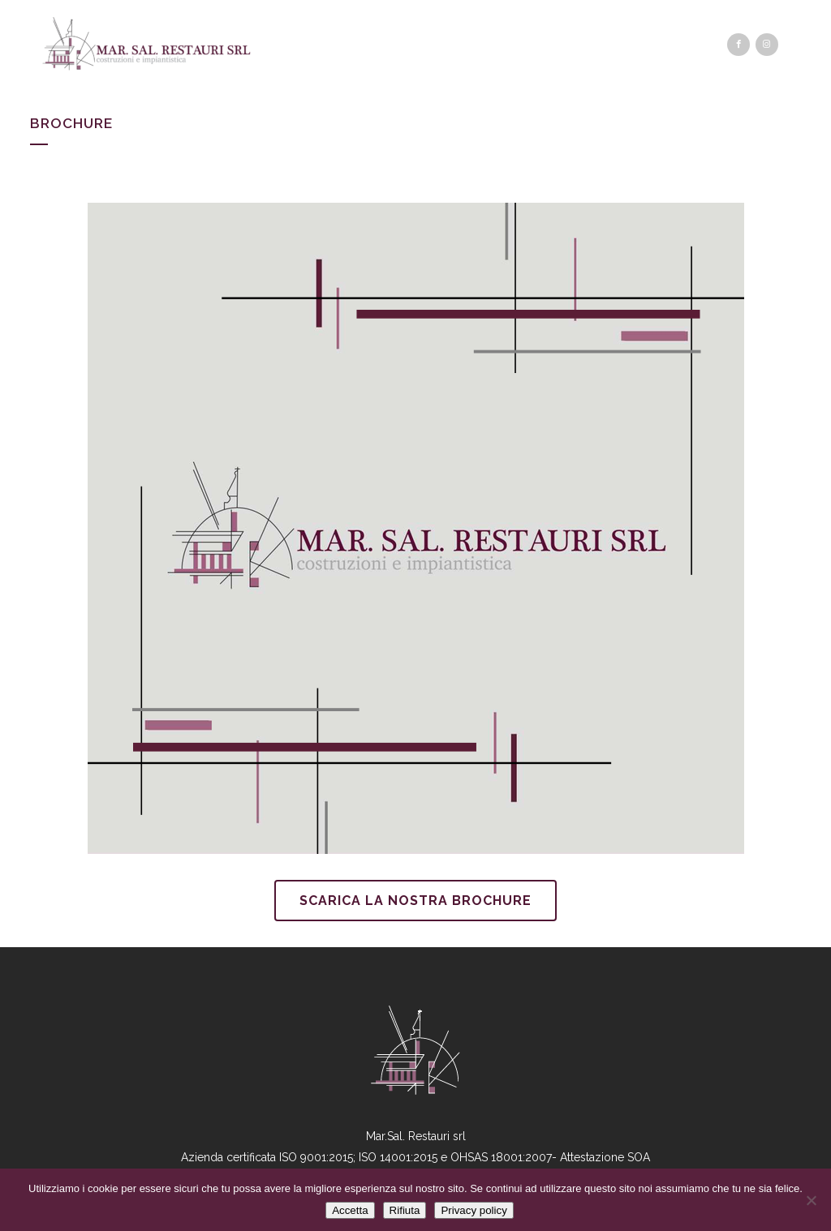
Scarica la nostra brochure (415, 900)
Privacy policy (473, 1210)
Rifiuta (405, 1210)
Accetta (350, 1210)
